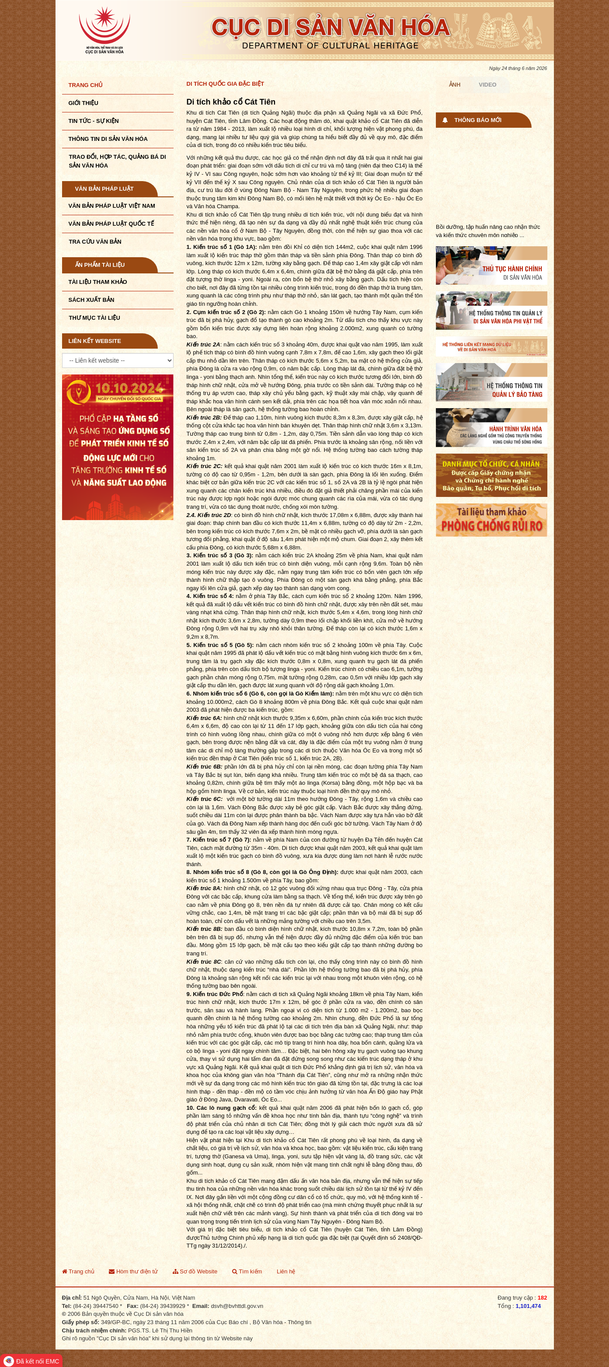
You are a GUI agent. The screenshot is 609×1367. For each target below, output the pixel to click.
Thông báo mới (478, 120)
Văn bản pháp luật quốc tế (111, 223)
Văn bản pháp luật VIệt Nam (112, 206)
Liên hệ (286, 1271)
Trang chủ (86, 85)
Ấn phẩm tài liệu (100, 265)
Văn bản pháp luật (104, 188)
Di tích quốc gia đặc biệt (225, 83)
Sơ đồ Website (195, 1271)
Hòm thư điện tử (133, 1271)
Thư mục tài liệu (94, 318)
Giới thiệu (83, 103)
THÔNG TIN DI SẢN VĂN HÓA (108, 139)
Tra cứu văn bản (95, 241)
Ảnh (455, 84)
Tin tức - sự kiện (94, 121)
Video (487, 84)
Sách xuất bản (92, 300)
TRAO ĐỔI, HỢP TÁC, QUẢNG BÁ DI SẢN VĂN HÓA (117, 161)
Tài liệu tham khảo (98, 282)
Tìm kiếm (247, 1271)
